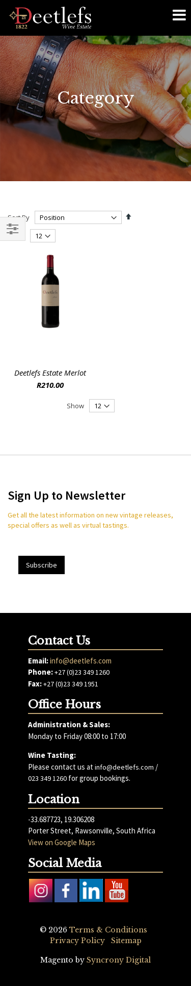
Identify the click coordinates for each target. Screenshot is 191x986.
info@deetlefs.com (81, 660)
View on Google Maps (61, 842)
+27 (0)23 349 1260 (82, 672)
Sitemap (126, 940)
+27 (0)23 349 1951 (70, 683)
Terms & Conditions (108, 929)
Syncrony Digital (119, 960)
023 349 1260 (47, 778)
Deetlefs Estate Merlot (50, 372)
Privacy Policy (77, 940)
